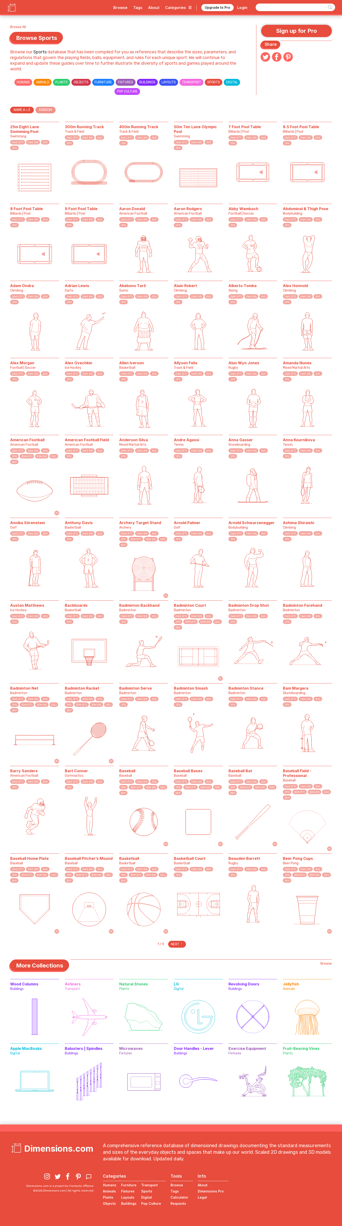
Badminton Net (24, 688)
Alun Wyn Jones (243, 363)
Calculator (179, 1197)
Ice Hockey (73, 368)
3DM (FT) (26, 456)
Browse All (18, 27)
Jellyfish (291, 984)
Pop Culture (127, 91)
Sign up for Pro (296, 30)
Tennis (179, 445)
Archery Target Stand (140, 522)
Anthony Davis (79, 522)
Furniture (103, 82)
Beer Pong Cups (298, 858)
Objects (81, 82)
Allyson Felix (185, 363)
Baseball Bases (188, 770)
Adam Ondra (22, 285)
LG (176, 984)
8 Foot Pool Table (26, 208)
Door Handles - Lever (194, 1048)
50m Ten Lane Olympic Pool (195, 129)
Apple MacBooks (26, 1048)
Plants (61, 82)
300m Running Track (84, 126)
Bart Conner (76, 770)
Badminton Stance (245, 688)
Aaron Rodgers (188, 208)
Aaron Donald (132, 208)
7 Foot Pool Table (244, 126)
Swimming (18, 136)
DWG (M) (33, 142)
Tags (137, 7)
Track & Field (74, 132)
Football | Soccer (241, 214)
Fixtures (125, 82)
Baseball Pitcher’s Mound (89, 858)
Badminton (127, 610)
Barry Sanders (24, 770)
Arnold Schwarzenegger (251, 522)
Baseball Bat (240, 770)
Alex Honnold (295, 285)
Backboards (76, 605)
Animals (42, 82)
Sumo (123, 290)
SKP (14, 462)
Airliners (73, 984)
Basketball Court (190, 858)
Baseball (127, 770)
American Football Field (87, 439)
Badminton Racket (82, 688)
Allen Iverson (131, 363)
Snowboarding (239, 445)
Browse (120, 7)
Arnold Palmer (187, 522)
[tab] (22, 110)
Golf (13, 528)
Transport (191, 82)
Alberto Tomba (242, 285)
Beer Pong (290, 863)
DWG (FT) (17, 142)
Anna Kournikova (299, 439)
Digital (232, 82)
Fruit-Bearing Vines (301, 1048)
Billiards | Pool (238, 132)
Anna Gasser (240, 439)
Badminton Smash (191, 688)
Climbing (16, 290)
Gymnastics (74, 776)
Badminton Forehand (302, 605)
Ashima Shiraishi (298, 522)
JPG (14, 148)
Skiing (232, 290)
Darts (69, 290)
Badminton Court (190, 605)
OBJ (54, 456)
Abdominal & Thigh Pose (305, 208)
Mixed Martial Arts (296, 368)
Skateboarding (294, 693)
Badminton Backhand (139, 605)
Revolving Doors (243, 984)
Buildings (147, 82)
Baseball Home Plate (29, 858)
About (153, 7)
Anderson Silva (133, 439)
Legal (202, 1197)
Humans (23, 82)
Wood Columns (24, 984)
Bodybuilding (292, 214)
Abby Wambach (243, 208)
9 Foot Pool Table (81, 208)
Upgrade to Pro (217, 7)
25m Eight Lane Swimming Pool (24, 129)
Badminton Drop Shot (248, 605)
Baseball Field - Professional (297, 773)
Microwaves (131, 1048)
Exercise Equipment (247, 1048)
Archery (125, 528)
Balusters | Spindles (83, 1048)
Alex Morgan (22, 363)
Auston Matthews (27, 605)
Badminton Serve (135, 688)
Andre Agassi (186, 439)
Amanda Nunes (297, 363)
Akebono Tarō (132, 285)
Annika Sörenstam (27, 522)
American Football (133, 214)
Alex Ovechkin (78, 363)
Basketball (127, 368)
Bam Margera (295, 688)
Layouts (169, 82)
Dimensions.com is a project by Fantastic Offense (59, 1186)
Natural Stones (133, 984)
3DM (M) (42, 456)
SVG (45, 142)
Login (242, 7)
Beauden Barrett (244, 858)
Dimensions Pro (211, 1191)
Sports (40, 52)
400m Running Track (138, 126)
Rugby (233, 368)
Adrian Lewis (77, 285)
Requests (178, 1203)
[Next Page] (177, 944)
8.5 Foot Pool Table (301, 126)
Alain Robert (185, 285)
